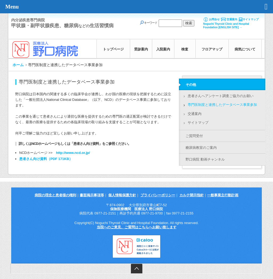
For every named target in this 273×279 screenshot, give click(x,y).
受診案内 (141, 49)
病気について (245, 49)
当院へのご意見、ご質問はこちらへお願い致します (136, 227)
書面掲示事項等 (92, 195)
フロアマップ (212, 49)
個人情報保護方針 (122, 195)
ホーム (18, 65)
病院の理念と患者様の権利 (55, 195)
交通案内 (232, 19)
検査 (184, 49)
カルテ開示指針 (191, 195)
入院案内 (163, 49)
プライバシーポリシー (157, 195)
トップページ (113, 49)
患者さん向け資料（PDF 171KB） (46, 159)
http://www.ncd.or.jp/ (73, 153)
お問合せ (214, 19)
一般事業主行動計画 (222, 195)
